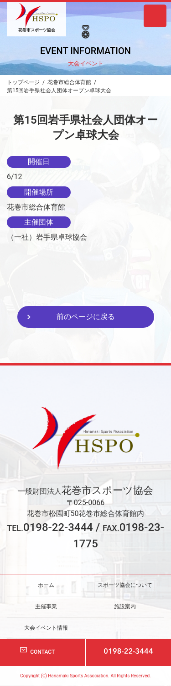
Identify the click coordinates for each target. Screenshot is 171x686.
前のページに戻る (86, 316)
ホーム (46, 585)
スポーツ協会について (125, 585)
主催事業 (46, 606)
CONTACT (42, 652)
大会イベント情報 (46, 627)
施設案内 (125, 606)
